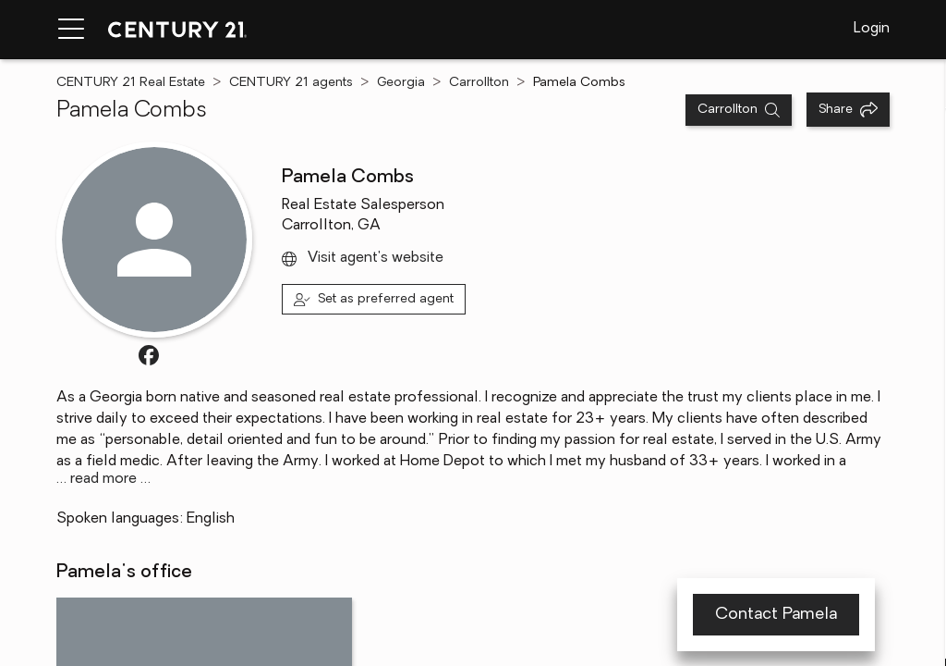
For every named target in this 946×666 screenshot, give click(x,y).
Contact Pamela (776, 614)
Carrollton (479, 83)
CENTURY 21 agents (291, 83)
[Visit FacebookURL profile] (149, 355)
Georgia (401, 83)
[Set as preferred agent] (374, 299)
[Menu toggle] (71, 29)
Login (872, 28)
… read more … (103, 479)
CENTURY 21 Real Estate (130, 83)
